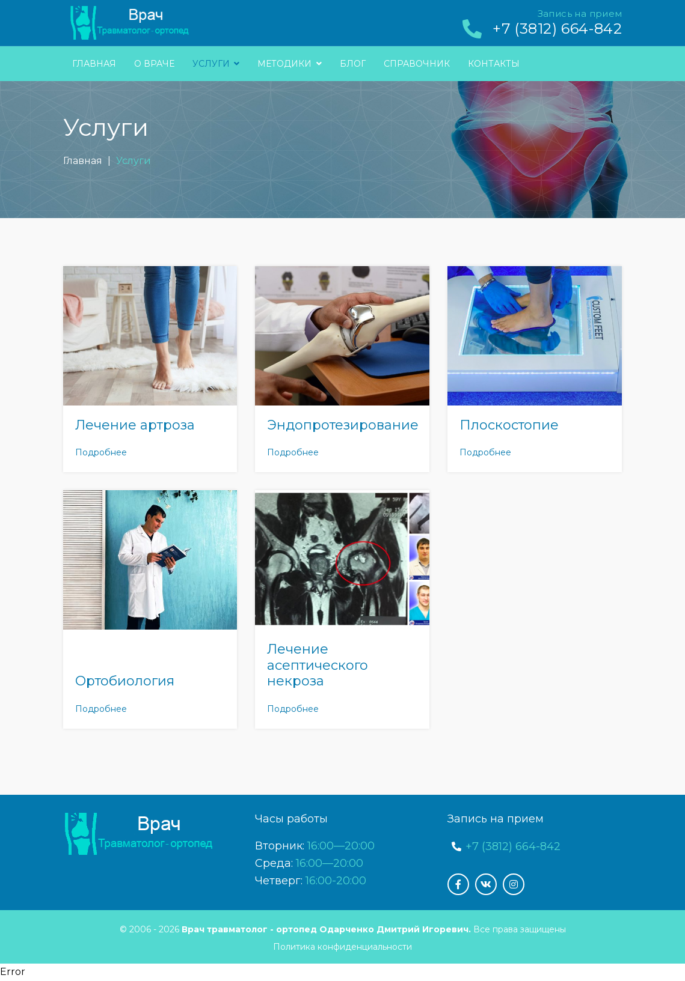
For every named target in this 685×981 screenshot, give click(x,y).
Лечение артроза (135, 425)
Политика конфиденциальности (342, 946)
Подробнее (101, 452)
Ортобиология (124, 681)
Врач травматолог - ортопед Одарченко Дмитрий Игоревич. (326, 929)
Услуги (216, 63)
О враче (154, 63)
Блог (353, 63)
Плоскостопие (509, 425)
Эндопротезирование (343, 425)
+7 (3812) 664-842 (557, 28)
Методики (289, 63)
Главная (94, 63)
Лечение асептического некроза (317, 665)
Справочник (417, 63)
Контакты (494, 63)
